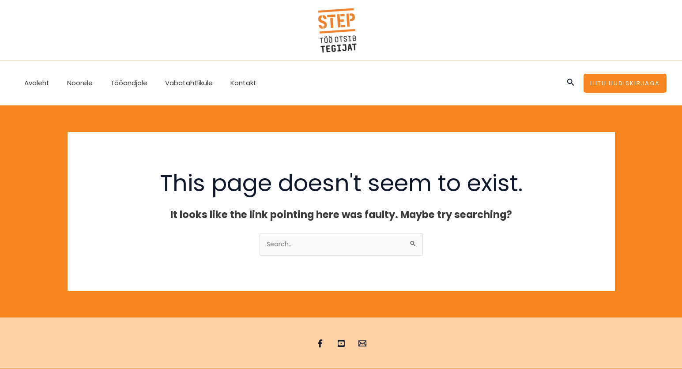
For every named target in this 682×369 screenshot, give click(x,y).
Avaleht (34, 82)
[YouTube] (341, 344)
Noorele (73, 82)
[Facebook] (311, 344)
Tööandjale (117, 82)
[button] (571, 83)
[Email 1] (371, 344)
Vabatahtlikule (173, 82)
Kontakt (224, 82)
